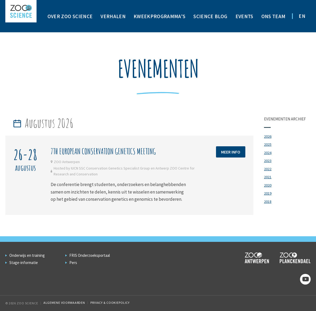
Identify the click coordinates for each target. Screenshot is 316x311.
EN (302, 16)
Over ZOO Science (70, 16)
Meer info (230, 152)
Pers (73, 262)
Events (244, 16)
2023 (267, 160)
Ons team (273, 16)
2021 (267, 177)
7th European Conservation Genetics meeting (103, 151)
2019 (267, 193)
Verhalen (113, 16)
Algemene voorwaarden (64, 303)
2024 (267, 152)
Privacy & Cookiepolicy (110, 303)
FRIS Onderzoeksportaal (89, 255)
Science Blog (210, 16)
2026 (267, 136)
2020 (267, 185)
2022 (267, 169)
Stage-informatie (23, 262)
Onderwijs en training (27, 255)
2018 (267, 201)
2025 (267, 144)
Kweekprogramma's (159, 16)
